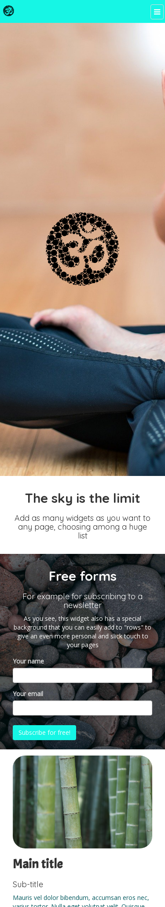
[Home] (8, 10)
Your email (28, 693)
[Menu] (157, 12)
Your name (28, 661)
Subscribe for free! (44, 732)
